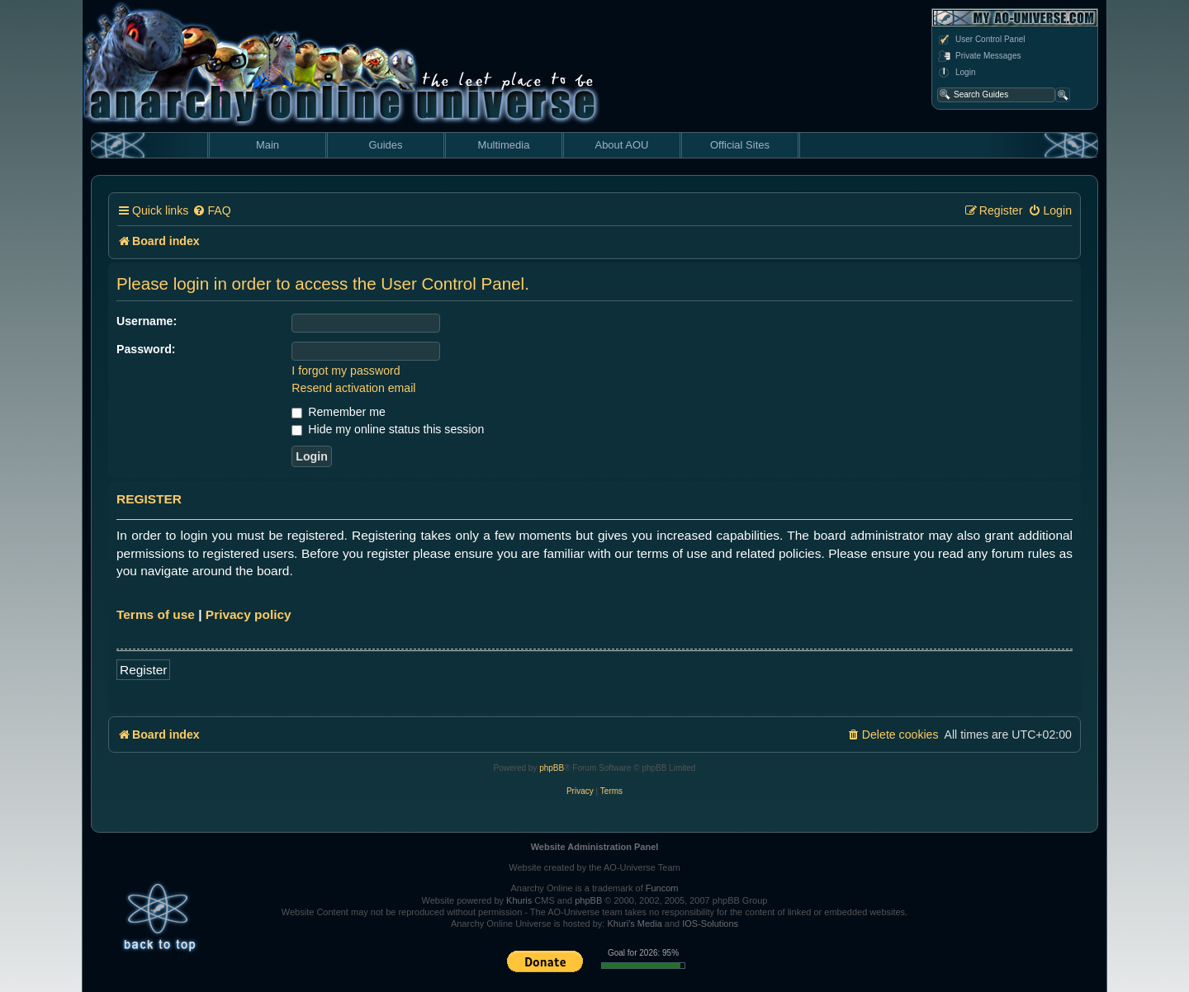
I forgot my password (345, 370)
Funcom (662, 888)
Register (143, 670)
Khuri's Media (634, 923)
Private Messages (979, 56)
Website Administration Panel (595, 847)
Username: (146, 321)
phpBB (551, 767)
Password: (146, 349)
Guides (385, 145)
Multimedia (504, 145)
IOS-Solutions (710, 923)
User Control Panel (981, 39)
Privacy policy (248, 614)
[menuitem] (211, 211)
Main (267, 145)
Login (956, 72)
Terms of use (155, 614)
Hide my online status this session (387, 429)
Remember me (338, 411)
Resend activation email (353, 387)
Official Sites (740, 145)
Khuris (519, 900)
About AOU (621, 145)
